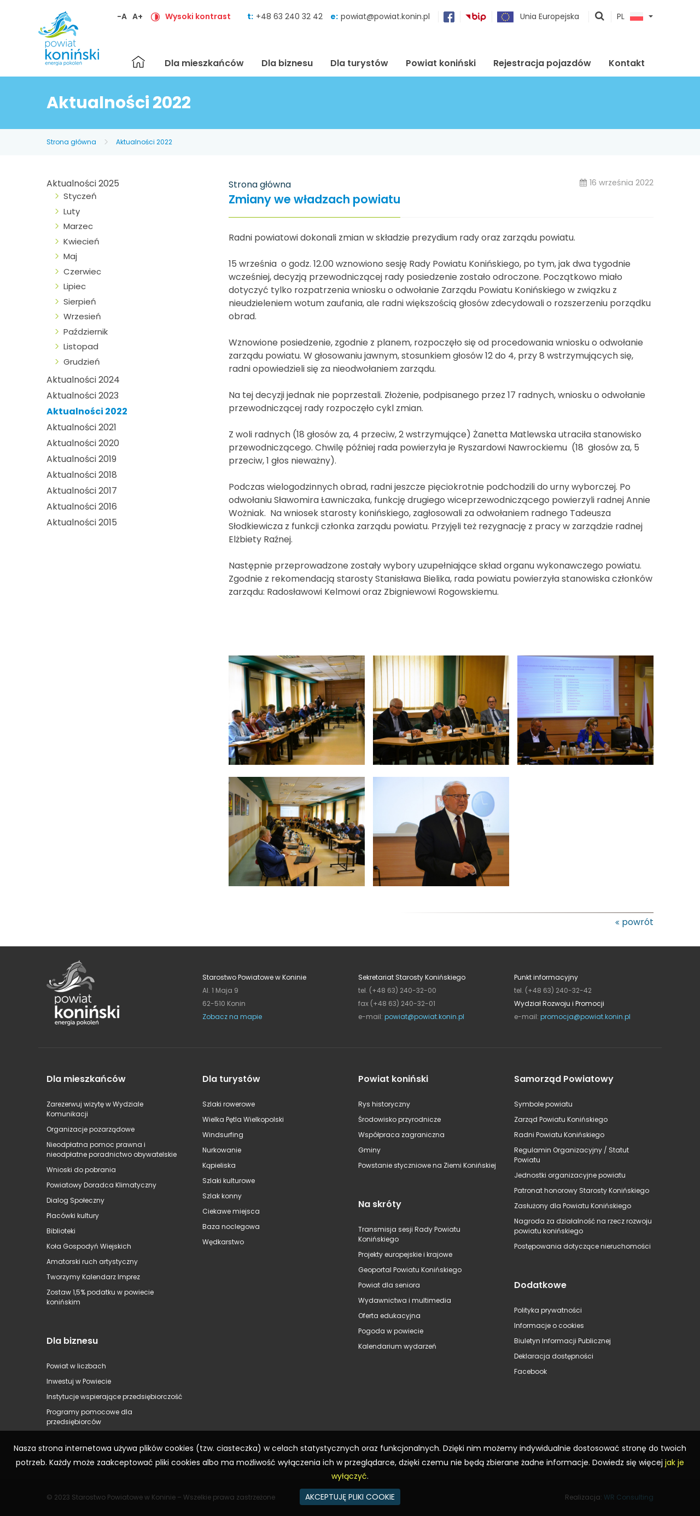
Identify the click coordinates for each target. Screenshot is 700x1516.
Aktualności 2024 (83, 379)
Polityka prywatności (548, 1310)
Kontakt (627, 63)
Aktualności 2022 (144, 142)
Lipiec (74, 286)
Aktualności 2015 (81, 522)
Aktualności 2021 (81, 427)
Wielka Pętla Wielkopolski (243, 1119)
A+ (137, 16)
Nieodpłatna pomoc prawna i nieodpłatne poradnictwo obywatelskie (111, 1149)
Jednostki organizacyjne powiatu (570, 1175)
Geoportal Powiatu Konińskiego (410, 1269)
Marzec (78, 226)
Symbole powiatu (543, 1104)
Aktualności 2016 (81, 506)
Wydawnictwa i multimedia (404, 1300)
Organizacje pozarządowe (90, 1129)
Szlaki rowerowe (228, 1104)
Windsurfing (222, 1134)
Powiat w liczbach (76, 1366)
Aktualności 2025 (82, 183)
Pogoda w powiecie (390, 1331)
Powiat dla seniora (389, 1285)
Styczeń (80, 196)
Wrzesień (82, 316)
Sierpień (79, 301)
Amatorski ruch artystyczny (92, 1261)
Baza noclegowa (231, 1226)
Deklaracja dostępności (553, 1356)
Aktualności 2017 (81, 490)
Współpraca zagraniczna (401, 1134)
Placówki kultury (72, 1215)
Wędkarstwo (223, 1241)
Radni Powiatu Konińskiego (559, 1134)
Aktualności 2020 (82, 443)
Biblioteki (60, 1231)
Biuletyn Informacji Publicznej (562, 1340)
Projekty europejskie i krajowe (405, 1254)
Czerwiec (82, 271)
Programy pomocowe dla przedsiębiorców (89, 1416)
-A (122, 16)
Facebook (530, 1371)
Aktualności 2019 (81, 459)
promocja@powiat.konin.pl (585, 1016)
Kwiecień (81, 241)
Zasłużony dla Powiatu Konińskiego (572, 1205)
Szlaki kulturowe (228, 1180)
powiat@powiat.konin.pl (385, 16)
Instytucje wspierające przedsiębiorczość (114, 1396)
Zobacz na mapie (232, 1016)
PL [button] (630, 17)
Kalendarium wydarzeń (397, 1346)
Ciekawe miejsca (231, 1211)
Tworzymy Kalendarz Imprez (93, 1276)
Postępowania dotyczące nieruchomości (582, 1246)
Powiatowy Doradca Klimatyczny (101, 1185)
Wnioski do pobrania (81, 1169)
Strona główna (138, 62)
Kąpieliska (219, 1165)
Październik (85, 331)
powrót (638, 922)
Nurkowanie (221, 1150)
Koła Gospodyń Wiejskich (88, 1246)
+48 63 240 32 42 (290, 16)
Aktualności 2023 (82, 395)
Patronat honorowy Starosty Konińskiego (581, 1190)
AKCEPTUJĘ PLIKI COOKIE (350, 1496)
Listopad (80, 346)
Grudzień (81, 361)
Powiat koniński (441, 63)
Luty (71, 211)
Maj (70, 256)
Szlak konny (222, 1196)
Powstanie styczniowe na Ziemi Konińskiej (427, 1165)
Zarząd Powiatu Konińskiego (561, 1119)
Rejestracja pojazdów (542, 63)
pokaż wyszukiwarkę (599, 16)
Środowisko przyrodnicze (399, 1119)
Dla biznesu (287, 63)
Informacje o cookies (549, 1325)
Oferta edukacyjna (389, 1315)
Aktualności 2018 (81, 475)
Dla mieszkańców (204, 63)
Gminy (369, 1150)
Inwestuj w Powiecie (78, 1381)
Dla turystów (359, 63)
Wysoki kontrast (198, 16)
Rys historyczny (384, 1104)
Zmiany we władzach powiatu (314, 199)
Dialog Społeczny (75, 1200)
